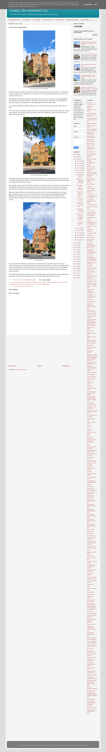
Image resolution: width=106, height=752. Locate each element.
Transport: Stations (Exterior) (91, 616)
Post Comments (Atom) (21, 369)
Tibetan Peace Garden (90, 597)
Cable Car (89, 186)
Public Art (89, 484)
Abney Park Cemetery (90, 107)
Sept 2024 (79, 168)
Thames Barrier (90, 594)
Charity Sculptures (91, 204)
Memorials (89, 426)
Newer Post (13, 366)
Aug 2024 (79, 170)
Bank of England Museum (91, 126)
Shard (88, 550)
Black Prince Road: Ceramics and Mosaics (91, 155)
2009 (77, 275)
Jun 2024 (79, 228)
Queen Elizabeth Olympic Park (91, 493)
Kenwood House (91, 374)
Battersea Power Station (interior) (91, 140)
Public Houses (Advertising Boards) (92, 489)
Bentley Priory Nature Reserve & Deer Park (91, 148)
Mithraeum (89, 430)
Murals (88, 444)
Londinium (89, 386)
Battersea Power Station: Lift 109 (91, 144)
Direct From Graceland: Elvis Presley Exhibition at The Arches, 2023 (92, 258)
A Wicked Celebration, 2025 (91, 103)
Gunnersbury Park (91, 314)
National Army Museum (90, 458)
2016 (77, 259)
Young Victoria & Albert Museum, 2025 (91, 711)
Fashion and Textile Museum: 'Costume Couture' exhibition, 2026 (91, 285)
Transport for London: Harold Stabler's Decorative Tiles (92, 628)
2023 (77, 242)
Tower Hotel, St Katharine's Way (89, 54)
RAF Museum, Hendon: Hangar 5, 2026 (91, 521)
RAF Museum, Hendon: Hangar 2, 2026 (91, 506)
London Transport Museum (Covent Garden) (91, 393)
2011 (77, 270)
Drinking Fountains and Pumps (91, 263)
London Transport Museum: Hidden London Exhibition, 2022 (91, 399)
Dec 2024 (79, 161)
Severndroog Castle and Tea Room (80, 210)
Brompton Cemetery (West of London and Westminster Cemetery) (92, 175)
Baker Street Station (92, 123)
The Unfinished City (14, 19)
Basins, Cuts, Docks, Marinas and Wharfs (92, 129)
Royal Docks (90, 533)
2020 (77, 249)
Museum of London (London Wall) (91, 450)
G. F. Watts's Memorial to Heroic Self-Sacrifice (91, 296)
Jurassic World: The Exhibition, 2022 (91, 363)
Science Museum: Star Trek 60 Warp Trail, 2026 (91, 543)
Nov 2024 (79, 163)
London (49, 282)
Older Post (66, 366)
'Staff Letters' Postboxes (80, 199)
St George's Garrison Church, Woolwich (80, 187)
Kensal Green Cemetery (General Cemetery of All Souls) (91, 368)
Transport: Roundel (91, 613)
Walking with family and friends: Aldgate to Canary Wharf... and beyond (89, 43)
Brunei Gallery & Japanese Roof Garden (91, 180)
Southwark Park (91, 555)
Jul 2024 (79, 172)
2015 (77, 261)
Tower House (38, 284)
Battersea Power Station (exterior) (91, 136)
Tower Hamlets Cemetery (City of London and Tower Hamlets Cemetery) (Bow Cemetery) (91, 606)
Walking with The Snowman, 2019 (91, 672)
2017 (77, 256)
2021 (77, 247)
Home (39, 366)
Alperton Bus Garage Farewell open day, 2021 (92, 120)
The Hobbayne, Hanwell (80, 175)
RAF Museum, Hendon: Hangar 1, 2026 (91, 501)
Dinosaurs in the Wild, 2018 (91, 240)
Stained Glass (90, 584)
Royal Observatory (91, 535)
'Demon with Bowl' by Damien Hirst (80, 194)
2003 (77, 277)
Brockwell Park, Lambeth (91, 169)
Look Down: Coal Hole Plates (91, 407)
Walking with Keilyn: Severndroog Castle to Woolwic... (80, 217)
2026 (77, 154)
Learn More (88, 4)
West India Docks (91, 699)
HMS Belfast (90, 345)
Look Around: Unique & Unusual (91, 403)
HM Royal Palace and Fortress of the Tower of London (91, 342)
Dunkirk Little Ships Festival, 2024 (92, 268)
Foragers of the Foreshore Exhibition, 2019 (91, 291)
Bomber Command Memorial (91, 159)
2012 (77, 268)
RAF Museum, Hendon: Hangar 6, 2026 (91, 526)
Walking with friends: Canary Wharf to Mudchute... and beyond (89, 88)
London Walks (26, 19)
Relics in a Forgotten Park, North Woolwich (80, 181)
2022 (77, 245)
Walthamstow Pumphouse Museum (92, 677)
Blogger (86, 745)
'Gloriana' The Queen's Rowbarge (91, 311)
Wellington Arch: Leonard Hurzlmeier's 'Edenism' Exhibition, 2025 (92, 695)
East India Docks (91, 271)
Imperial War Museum (90, 351)
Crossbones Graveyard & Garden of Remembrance (92, 222)
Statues (88, 586)
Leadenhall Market (91, 376)
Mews (88, 428)
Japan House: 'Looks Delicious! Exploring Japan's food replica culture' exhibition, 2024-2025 (92, 357)
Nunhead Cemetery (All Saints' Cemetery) (91, 464)
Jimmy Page (28, 282)
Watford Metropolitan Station (92, 687)
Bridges (89, 164)
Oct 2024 (79, 165)
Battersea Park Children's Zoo (90, 133)
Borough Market (91, 162)
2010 (77, 273)
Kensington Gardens (92, 372)
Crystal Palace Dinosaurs (90, 230)
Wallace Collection (91, 675)
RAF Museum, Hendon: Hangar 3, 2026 (91, 511)
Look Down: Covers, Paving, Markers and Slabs (92, 412)
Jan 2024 (79, 239)
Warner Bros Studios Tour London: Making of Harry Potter (92, 683)
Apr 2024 (79, 232)
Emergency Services (92, 281)
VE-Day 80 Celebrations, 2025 (91, 651)
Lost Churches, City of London (92, 416)
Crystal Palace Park (91, 233)
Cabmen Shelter (91, 188)
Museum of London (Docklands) (91, 447)
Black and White (91, 152)
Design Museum (91, 237)
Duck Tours (90, 266)
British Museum (91, 166)
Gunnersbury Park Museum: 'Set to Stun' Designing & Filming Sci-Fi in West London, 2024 (91, 322)
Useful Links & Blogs (72, 19)
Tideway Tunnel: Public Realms (91, 600)
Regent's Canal (90, 529)
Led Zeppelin (43, 282)
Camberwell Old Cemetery (91, 191)
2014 (77, 263)
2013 (77, 266)
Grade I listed (21, 282)
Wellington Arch (91, 690)
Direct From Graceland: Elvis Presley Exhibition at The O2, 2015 (92, 245)
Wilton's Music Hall (92, 707)
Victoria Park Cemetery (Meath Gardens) (91, 664)
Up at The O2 (90, 648)
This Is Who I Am (47, 19)
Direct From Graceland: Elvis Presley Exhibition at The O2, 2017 (92, 252)
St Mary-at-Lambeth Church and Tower (92, 577)
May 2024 (79, 230)
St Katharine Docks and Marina (91, 570)
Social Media (36, 19)
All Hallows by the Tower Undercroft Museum (91, 115)
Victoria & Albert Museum (91, 654)
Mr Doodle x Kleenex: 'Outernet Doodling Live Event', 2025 (91, 440)
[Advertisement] (39, 349)
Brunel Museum (91, 184)
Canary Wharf (90, 194)
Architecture (15, 282)
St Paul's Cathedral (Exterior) (91, 581)
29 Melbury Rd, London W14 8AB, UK (23, 286)
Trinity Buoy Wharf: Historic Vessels (92, 645)
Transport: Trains (91, 624)
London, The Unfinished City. (29, 10)
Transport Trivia (59, 19)
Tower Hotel (90, 611)
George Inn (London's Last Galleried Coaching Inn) (91, 306)
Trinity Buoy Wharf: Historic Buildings (92, 642)
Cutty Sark (89, 235)
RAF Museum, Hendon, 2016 (90, 496)
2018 (77, 254)
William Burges (46, 284)
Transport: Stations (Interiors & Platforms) (91, 620)
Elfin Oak (89, 274)
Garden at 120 (90, 299)
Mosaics (89, 436)
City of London (90, 210)
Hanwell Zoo (90, 331)
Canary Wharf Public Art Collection (92, 196)
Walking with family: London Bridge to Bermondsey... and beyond (88, 77)
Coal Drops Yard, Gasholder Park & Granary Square (91, 214)
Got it (96, 4)
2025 (77, 156)
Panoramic (89, 471)
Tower (32, 284)
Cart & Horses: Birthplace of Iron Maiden (91, 201)
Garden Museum (91, 301)
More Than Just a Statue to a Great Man (80, 204)
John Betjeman (35, 282)
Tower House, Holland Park (80, 224)
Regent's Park (90, 531)
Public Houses (90, 486)
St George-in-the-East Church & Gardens (91, 566)
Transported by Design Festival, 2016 (91, 634)
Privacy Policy (85, 19)
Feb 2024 (79, 237)
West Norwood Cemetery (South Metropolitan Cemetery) (91, 703)
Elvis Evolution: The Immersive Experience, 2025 (92, 277)
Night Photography (91, 460)
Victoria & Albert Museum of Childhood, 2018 (91, 659)
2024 (77, 159)
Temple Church (90, 592)
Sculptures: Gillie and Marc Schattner (91, 547)
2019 (77, 252)
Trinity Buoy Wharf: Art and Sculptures (92, 638)
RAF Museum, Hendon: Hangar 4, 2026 (91, 516)
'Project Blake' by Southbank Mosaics (91, 481)
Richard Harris (54, 282)
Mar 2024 (79, 235)
